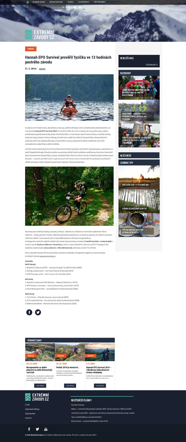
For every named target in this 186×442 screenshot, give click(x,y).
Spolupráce (30, 413)
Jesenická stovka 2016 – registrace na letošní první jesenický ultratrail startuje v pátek (102, 413)
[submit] (63, 7)
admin (42, 68)
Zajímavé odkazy (32, 409)
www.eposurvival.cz (47, 256)
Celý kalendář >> (152, 64)
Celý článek (40, 386)
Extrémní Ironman (77, 405)
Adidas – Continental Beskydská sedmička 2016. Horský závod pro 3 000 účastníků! (101, 409)
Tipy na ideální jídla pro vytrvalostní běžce (86, 417)
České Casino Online (123, 243)
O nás (27, 404)
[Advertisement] (70, 327)
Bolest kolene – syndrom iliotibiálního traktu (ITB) (89, 421)
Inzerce (28, 418)
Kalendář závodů (39, 2)
